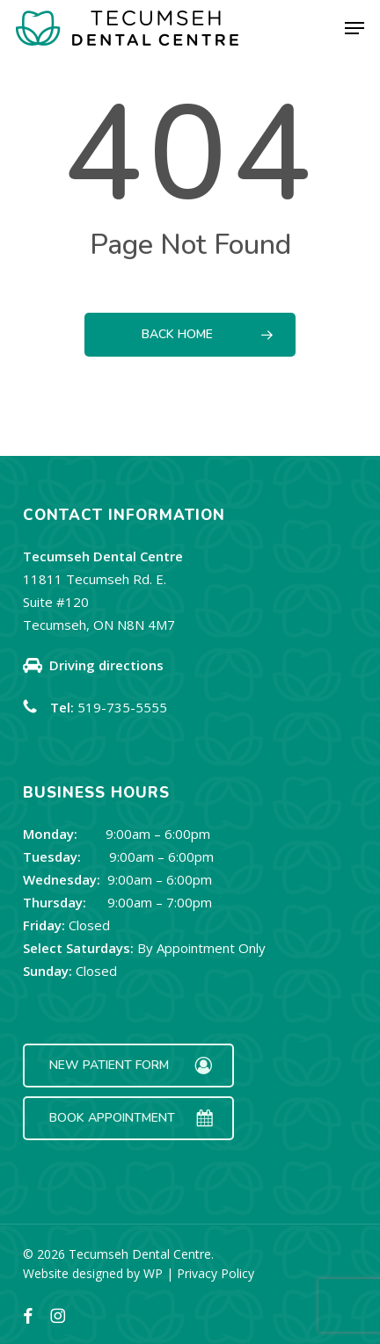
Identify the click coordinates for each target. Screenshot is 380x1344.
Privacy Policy (215, 1273)
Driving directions (106, 665)
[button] (354, 28)
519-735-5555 (122, 707)
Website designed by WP (93, 1273)
